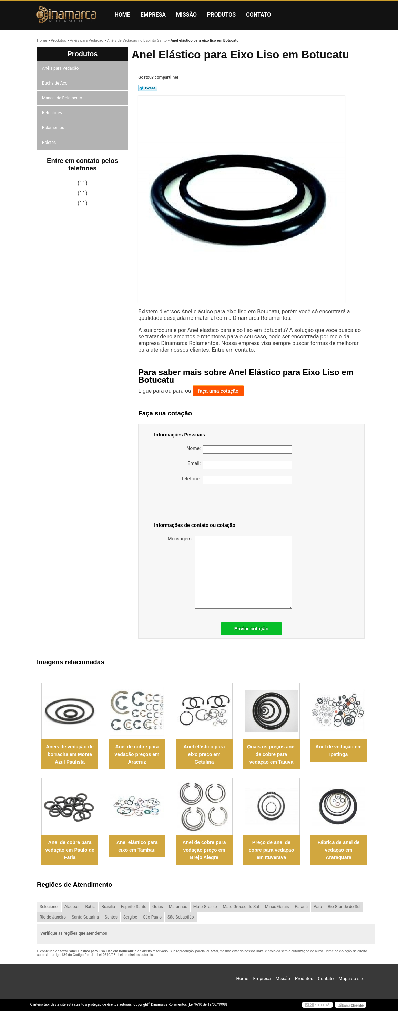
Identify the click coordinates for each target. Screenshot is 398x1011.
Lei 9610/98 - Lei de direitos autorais (125, 955)
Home (122, 14)
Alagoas (72, 906)
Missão (186, 14)
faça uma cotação (218, 391)
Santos (111, 917)
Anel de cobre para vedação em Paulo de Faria (69, 850)
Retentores (52, 112)
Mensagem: (229, 572)
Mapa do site (351, 978)
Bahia (90, 906)
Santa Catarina (85, 917)
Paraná (301, 906)
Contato (258, 14)
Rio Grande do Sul (344, 906)
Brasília (108, 906)
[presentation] (197, 504)
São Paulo (152, 917)
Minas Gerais (277, 906)
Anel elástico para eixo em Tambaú (137, 846)
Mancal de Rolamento (62, 98)
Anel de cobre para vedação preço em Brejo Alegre (204, 850)
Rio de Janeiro (53, 917)
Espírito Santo (133, 906)
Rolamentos (53, 127)
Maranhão (178, 906)
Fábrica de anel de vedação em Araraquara (338, 850)
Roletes (49, 142)
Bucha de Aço (55, 83)
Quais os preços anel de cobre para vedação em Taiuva (271, 754)
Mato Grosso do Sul (241, 906)
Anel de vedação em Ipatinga (338, 750)
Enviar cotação (251, 628)
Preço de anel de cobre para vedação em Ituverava (271, 850)
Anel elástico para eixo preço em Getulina (204, 754)
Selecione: (49, 906)
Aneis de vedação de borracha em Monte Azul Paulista (70, 754)
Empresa (153, 14)
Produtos (221, 14)
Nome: (239, 449)
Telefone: (236, 480)
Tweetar (147, 88)
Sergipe (130, 917)
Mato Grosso (205, 906)
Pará (318, 906)
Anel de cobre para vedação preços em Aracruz (137, 754)
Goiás (157, 906)
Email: (239, 465)
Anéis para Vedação (61, 68)
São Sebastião (180, 917)
